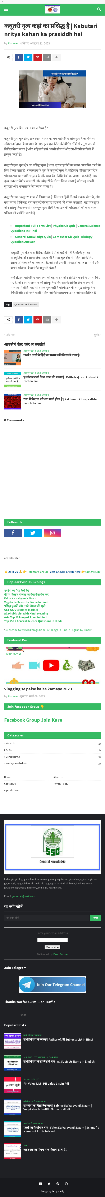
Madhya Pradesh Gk (53, 763)
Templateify (58, 1191)
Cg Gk (53, 750)
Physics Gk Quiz (64, 226)
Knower (13, 43)
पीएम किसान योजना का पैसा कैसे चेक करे (26, 594)
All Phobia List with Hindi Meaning (26, 613)
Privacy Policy (61, 783)
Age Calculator (11, 557)
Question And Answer (25, 304)
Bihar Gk (53, 743)
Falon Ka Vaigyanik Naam (20, 598)
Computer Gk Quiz (66, 237)
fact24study (92, 572)
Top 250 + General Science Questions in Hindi (33, 621)
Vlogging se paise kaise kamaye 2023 (38, 688)
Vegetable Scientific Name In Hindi (26, 602)
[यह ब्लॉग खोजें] (46, 918)
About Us (58, 777)
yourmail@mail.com (23, 896)
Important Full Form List (33, 226)
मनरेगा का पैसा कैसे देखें (16, 590)
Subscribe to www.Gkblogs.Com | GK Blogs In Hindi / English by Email (48, 630)
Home (7, 777)
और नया (10, 335)
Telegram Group (37, 572)
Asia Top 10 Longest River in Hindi (25, 617)
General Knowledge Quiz (33, 237)
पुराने (96, 335)
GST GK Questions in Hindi (21, 610)
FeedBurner (60, 954)
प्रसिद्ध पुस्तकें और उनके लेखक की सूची (24, 606)
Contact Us (10, 783)
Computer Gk (53, 756)
